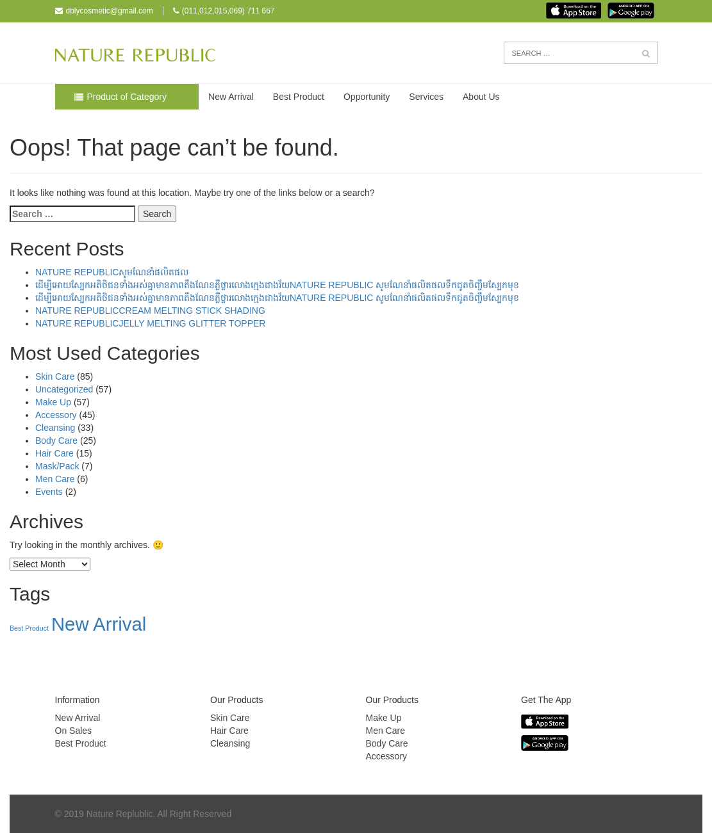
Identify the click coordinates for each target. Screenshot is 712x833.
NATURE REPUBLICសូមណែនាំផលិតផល (111, 272)
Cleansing (55, 428)
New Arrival (231, 97)
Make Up (53, 402)
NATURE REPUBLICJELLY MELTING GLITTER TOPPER (150, 323)
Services (426, 97)
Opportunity (367, 97)
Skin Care (54, 376)
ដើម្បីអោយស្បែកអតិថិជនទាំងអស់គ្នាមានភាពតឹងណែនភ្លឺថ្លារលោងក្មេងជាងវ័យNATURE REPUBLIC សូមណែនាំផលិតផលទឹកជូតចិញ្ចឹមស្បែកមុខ (277, 285)
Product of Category (127, 97)
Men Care (54, 479)
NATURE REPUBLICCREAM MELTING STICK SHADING (150, 310)
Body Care (56, 440)
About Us (481, 97)
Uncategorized (64, 389)
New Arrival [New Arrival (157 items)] (98, 624)
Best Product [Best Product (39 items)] (29, 628)
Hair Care (54, 453)
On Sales (73, 730)
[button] (646, 54)
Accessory (56, 415)
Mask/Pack (57, 466)
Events (49, 492)
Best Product (298, 97)
